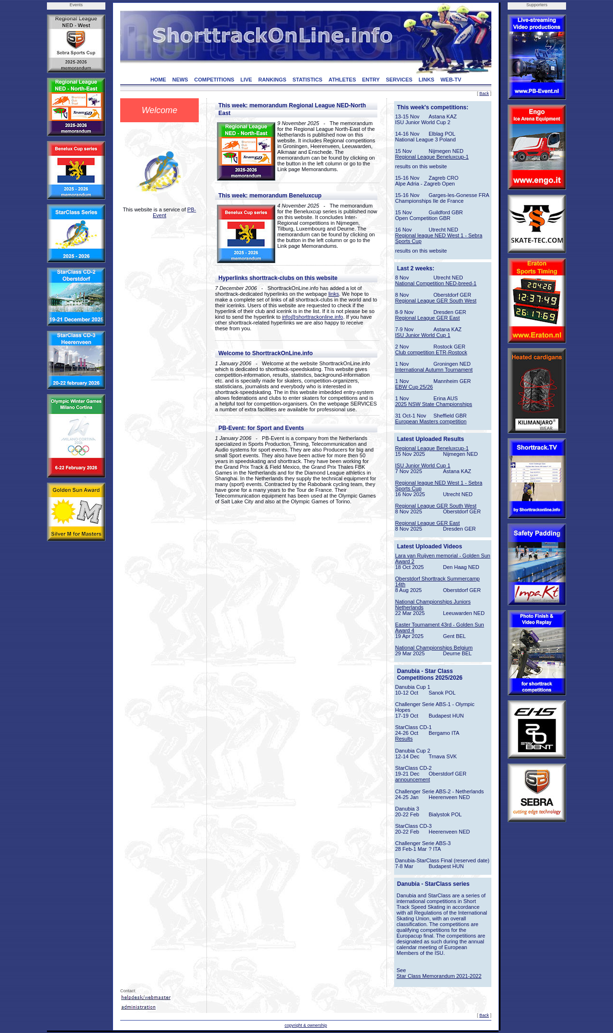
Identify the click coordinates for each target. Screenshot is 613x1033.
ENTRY (371, 79)
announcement (412, 779)
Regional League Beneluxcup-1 (432, 157)
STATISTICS (308, 79)
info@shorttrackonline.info (312, 317)
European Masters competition (430, 421)
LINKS (426, 79)
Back (484, 93)
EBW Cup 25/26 (414, 387)
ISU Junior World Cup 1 (422, 335)
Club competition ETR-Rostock (431, 352)
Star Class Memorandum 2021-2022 (439, 976)
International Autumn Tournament (434, 369)
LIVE (246, 79)
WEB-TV (451, 79)
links (334, 294)
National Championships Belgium (434, 647)
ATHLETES (342, 79)
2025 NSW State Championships (433, 404)
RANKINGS (272, 79)
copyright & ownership (305, 1025)
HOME (158, 79)
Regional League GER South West (436, 300)
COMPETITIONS (214, 79)
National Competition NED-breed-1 (436, 283)
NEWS (180, 79)
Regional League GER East (427, 318)
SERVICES (399, 79)
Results (404, 739)
